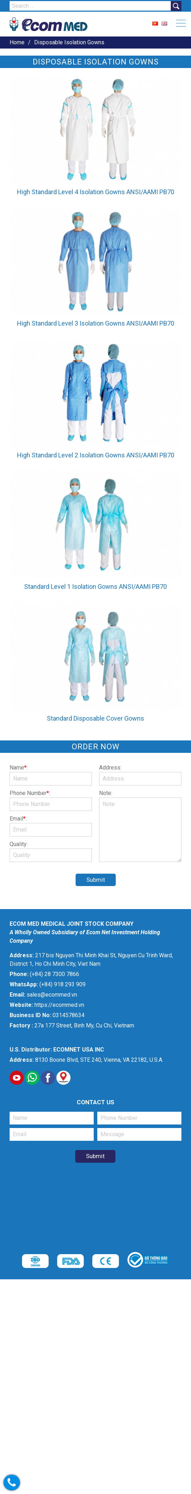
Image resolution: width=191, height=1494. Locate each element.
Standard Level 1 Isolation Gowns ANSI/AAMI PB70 (95, 586)
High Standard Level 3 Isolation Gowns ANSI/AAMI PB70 (95, 323)
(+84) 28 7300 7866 (54, 974)
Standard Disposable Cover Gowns (95, 718)
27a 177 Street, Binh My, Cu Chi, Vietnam (84, 1025)
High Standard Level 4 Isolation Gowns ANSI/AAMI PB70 (95, 192)
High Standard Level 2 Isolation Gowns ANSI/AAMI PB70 (95, 455)
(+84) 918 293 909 (62, 984)
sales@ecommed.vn (52, 994)
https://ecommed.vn (59, 1005)
